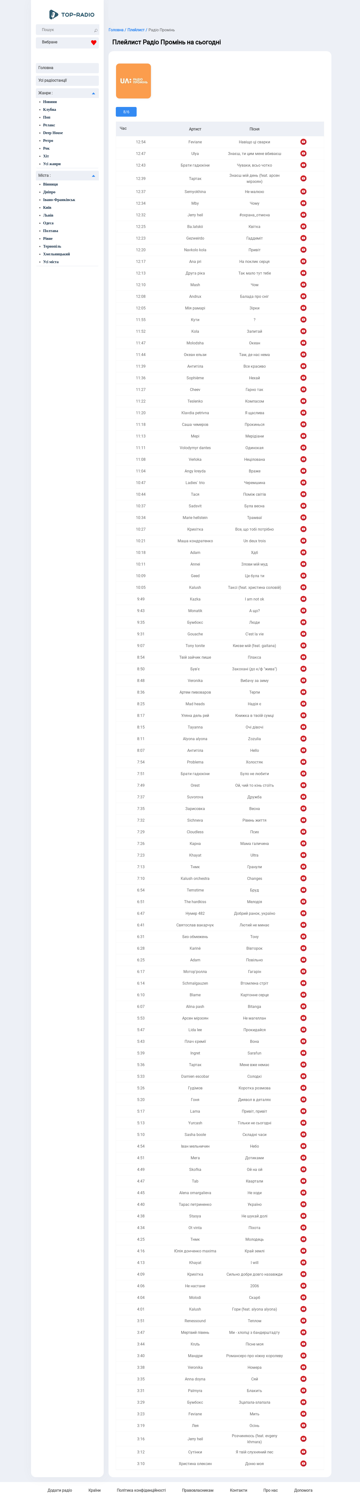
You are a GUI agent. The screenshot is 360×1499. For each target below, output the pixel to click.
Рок (46, 148)
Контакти (238, 1490)
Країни (94, 1490)
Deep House (53, 133)
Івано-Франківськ (59, 200)
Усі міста (51, 262)
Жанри (45, 93)
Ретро (48, 140)
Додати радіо (59, 1490)
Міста (44, 175)
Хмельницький (56, 254)
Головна (45, 67)
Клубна (49, 109)
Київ (47, 207)
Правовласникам (197, 1490)
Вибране (70, 42)
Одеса (48, 223)
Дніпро (49, 192)
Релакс (49, 125)
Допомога (303, 1490)
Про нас (270, 1490)
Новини (50, 102)
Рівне (48, 238)
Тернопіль (52, 246)
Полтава (50, 231)
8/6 (126, 112)
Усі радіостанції (52, 80)
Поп (46, 117)
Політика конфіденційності (141, 1490)
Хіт (46, 156)
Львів (48, 215)
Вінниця (50, 184)
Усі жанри (52, 164)
